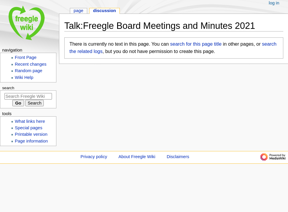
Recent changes (31, 64)
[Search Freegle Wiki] (28, 96)
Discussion (104, 10)
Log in (274, 3)
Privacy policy (93, 156)
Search (8, 88)
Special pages (29, 127)
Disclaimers (178, 156)
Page (78, 10)
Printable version (31, 134)
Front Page (26, 57)
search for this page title (195, 44)
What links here (30, 121)
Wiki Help (24, 77)
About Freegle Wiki (137, 156)
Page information (31, 141)
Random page (29, 70)
